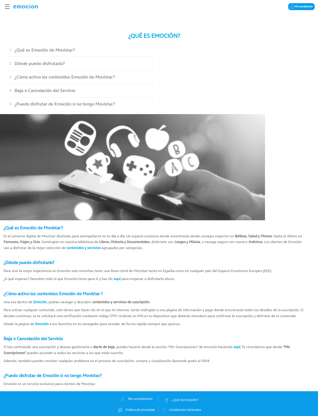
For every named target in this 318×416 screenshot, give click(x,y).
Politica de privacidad (136, 410)
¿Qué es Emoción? (181, 400)
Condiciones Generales (181, 410)
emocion (25, 6)
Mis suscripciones (136, 399)
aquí (117, 278)
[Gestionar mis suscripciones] (301, 6)
